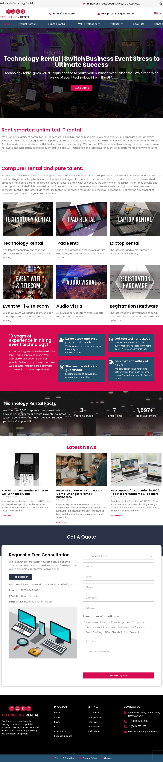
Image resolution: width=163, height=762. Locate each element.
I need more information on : (101, 616)
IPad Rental (68, 243)
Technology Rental (23, 243)
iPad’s (106, 622)
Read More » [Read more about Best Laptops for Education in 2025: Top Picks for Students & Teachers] (116, 515)
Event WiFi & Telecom (26, 306)
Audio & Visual (94, 627)
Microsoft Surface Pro (132, 627)
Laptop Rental (124, 243)
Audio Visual (70, 306)
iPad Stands (113, 632)
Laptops (139, 622)
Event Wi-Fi (92, 622)
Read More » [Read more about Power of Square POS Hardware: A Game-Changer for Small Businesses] (61, 522)
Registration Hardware (134, 306)
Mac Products (132, 632)
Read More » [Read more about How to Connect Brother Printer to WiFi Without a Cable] (7, 515)
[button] (160, 4)
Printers (110, 627)
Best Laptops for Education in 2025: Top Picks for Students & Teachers (135, 492)
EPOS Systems (122, 622)
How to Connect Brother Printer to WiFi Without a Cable (25, 492)
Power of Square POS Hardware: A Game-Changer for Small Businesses (79, 494)
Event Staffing (94, 632)
